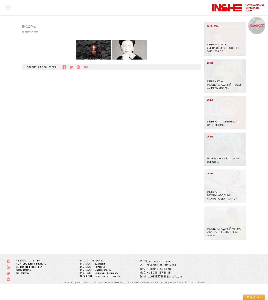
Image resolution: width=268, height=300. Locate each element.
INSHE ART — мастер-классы (95, 269)
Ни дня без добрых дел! (29, 266)
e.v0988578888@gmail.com (165, 276)
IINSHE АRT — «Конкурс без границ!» (100, 275)
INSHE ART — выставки (92, 263)
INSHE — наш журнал (91, 260)
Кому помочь (23, 269)
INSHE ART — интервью (92, 266)
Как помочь (22, 272)
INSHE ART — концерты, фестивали (99, 272)
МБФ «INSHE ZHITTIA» (28, 260)
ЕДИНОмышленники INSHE (31, 263)
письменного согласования (192, 282)
